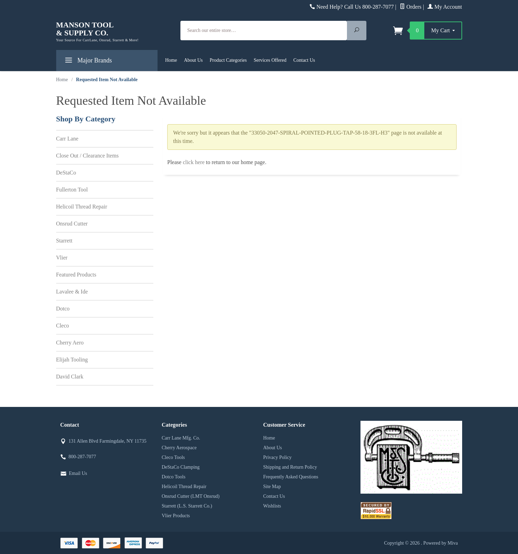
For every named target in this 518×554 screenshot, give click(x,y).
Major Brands (87, 62)
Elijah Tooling (72, 360)
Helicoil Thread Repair (81, 207)
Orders (411, 7)
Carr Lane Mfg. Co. (181, 438)
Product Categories (228, 60)
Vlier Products (176, 515)
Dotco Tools (173, 476)
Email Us (78, 473)
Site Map (272, 486)
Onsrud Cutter (72, 224)
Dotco (63, 309)
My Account (444, 7)
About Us (193, 60)
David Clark (70, 377)
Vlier (62, 258)
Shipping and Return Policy (290, 467)
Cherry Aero (70, 343)
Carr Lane (67, 139)
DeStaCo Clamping (180, 467)
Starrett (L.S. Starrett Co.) (187, 506)
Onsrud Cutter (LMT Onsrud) (191, 496)
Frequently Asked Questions (291, 476)
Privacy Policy (277, 457)
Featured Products (76, 275)
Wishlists (272, 506)
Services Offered (270, 60)
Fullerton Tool (72, 190)
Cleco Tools (173, 457)
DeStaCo (66, 173)
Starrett (64, 241)
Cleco (62, 326)
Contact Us (304, 60)
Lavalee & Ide (72, 292)
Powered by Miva (440, 543)
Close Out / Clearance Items (87, 156)
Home (171, 60)
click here (194, 162)
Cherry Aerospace (179, 447)
